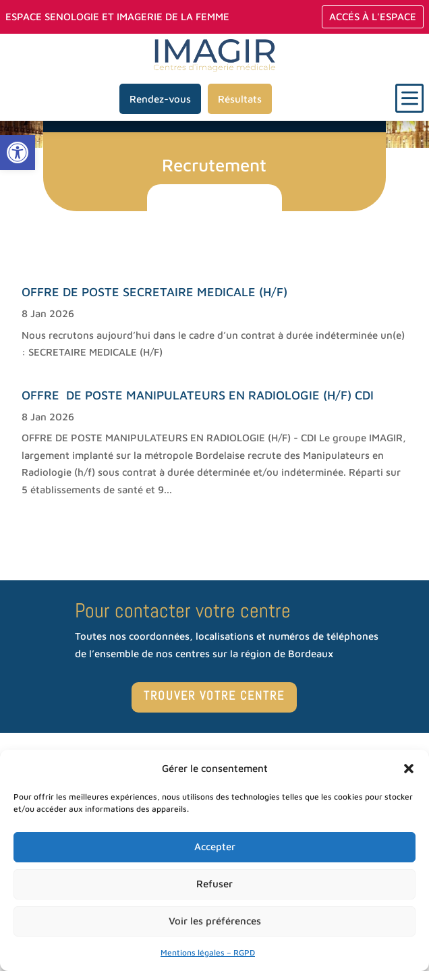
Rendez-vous (160, 99)
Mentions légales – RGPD (208, 952)
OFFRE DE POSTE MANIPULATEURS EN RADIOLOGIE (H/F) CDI (198, 395)
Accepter (214, 846)
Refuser (214, 883)
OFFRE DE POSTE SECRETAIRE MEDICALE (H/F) (154, 292)
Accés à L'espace (372, 16)
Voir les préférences (215, 920)
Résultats (240, 99)
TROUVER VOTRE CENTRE (214, 695)
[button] (17, 152)
